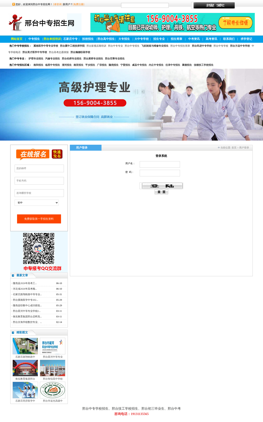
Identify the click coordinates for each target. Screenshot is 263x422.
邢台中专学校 (220, 45)
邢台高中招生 (106, 38)
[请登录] (57, 4)
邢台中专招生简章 (180, 45)
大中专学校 (141, 38)
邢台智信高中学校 (53, 378)
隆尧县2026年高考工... (25, 283)
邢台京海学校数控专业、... (27, 322)
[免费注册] (78, 4)
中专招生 (34, 38)
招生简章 (176, 38)
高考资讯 (211, 38)
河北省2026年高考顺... (25, 288)
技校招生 (88, 38)
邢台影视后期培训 (96, 45)
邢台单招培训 (52, 38)
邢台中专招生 (132, 45)
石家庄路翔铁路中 (25, 356)
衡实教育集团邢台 (25, 378)
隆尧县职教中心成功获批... (27, 305)
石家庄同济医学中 (25, 400)
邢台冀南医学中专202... (25, 299)
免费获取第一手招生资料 (39, 218)
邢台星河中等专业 (53, 356)
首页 (234, 147)
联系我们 (229, 38)
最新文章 (22, 275)
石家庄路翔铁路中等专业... (27, 294)
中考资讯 (194, 38)
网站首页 (16, 38)
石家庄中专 (70, 38)
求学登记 (246, 38)
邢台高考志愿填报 (59, 52)
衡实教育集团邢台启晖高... (27, 316)
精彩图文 (22, 332)
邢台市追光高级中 (53, 400)
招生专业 (159, 38)
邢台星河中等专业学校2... (27, 311)
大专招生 (124, 38)
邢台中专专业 (115, 45)
